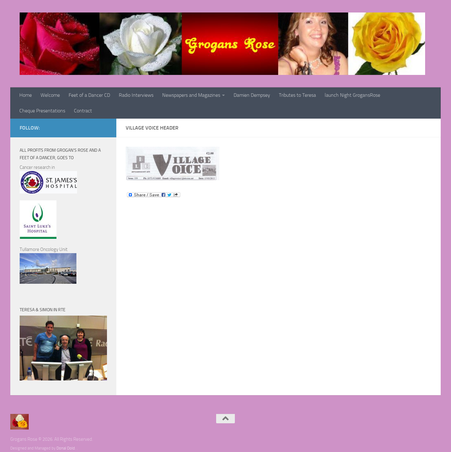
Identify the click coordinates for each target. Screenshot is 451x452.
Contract (83, 111)
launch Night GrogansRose (352, 95)
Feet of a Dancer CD (89, 95)
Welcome (50, 95)
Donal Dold (65, 448)
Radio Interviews (136, 95)
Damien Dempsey (252, 95)
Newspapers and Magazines (191, 95)
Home (25, 95)
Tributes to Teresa (297, 95)
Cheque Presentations (42, 111)
